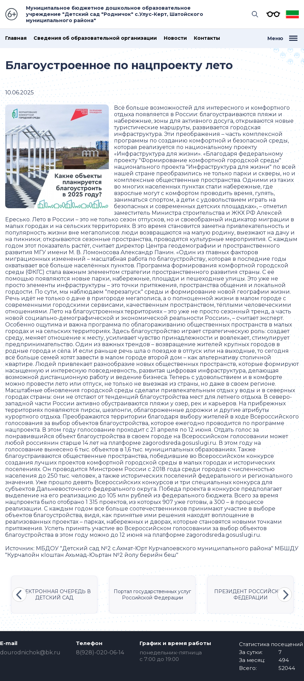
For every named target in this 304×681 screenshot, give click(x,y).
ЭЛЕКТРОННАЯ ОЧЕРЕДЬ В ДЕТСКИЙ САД (54, 594)
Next (284, 594)
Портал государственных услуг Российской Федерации (152, 594)
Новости (175, 38)
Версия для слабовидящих (271, 14)
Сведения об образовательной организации (95, 38)
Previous (19, 594)
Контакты (207, 38)
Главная (16, 38)
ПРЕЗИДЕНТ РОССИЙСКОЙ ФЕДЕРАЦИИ (250, 594)
